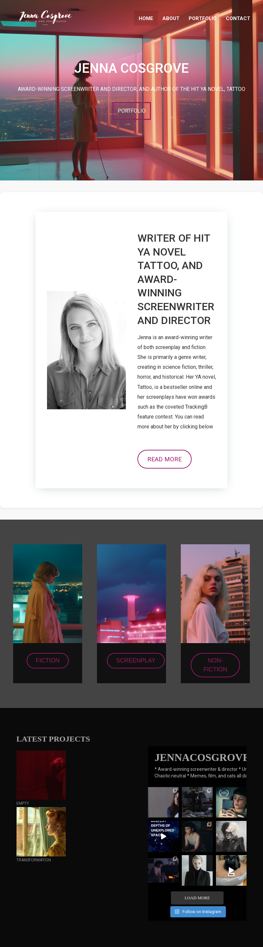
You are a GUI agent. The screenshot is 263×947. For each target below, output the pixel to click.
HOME (146, 18)
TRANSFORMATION (33, 860)
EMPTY (22, 803)
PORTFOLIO (203, 18)
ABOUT (170, 18)
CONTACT (238, 18)
